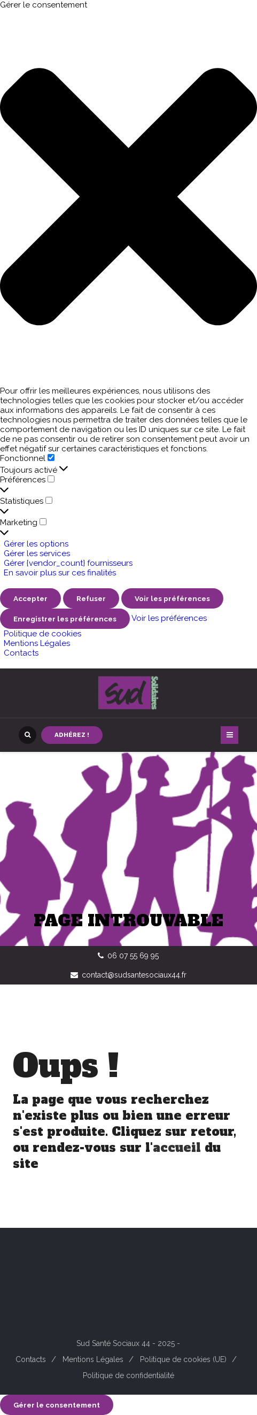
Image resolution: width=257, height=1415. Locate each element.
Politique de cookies (42, 634)
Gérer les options (36, 544)
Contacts (21, 653)
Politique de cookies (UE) (183, 1359)
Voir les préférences (172, 598)
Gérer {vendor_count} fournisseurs (68, 563)
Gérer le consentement (56, 1405)
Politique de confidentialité (128, 1375)
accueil (177, 1148)
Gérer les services (37, 553)
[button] (128, 198)
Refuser (91, 598)
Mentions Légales (37, 643)
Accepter (30, 598)
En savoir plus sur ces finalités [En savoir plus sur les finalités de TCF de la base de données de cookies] (60, 573)
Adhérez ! (71, 735)
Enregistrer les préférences (64, 618)
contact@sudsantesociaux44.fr (134, 975)
